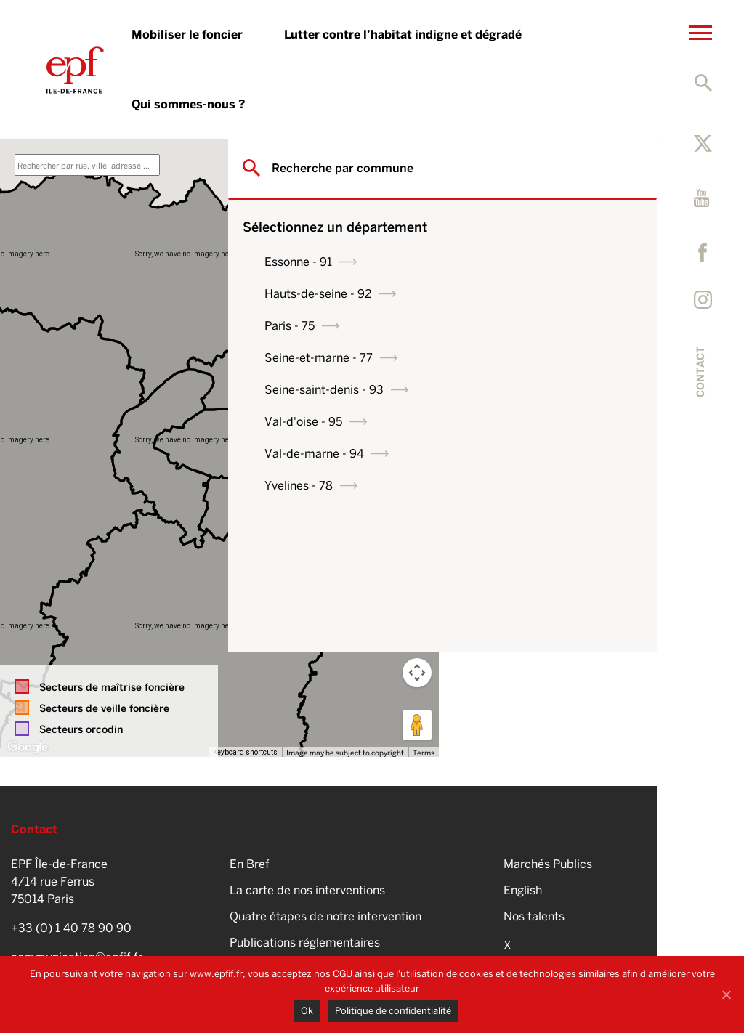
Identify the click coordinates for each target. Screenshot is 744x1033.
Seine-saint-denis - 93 (534, 390)
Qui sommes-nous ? (189, 104)
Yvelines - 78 (509, 486)
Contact (700, 372)
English (523, 890)
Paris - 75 (500, 326)
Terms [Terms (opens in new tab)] (423, 752)
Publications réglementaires (305, 942)
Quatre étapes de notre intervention (325, 916)
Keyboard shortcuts (245, 752)
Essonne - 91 (509, 262)
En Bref (250, 864)
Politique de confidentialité (393, 1010)
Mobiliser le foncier (187, 34)
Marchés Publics (548, 864)
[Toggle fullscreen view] (417, 161)
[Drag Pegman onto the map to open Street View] (417, 725)
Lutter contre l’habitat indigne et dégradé (403, 34)
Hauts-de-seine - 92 (528, 294)
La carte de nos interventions (307, 890)
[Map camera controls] (417, 672)
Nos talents (534, 916)
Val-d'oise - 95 (514, 422)
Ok (307, 1010)
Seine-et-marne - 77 (529, 358)
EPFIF (75, 70)
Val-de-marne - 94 (525, 454)
